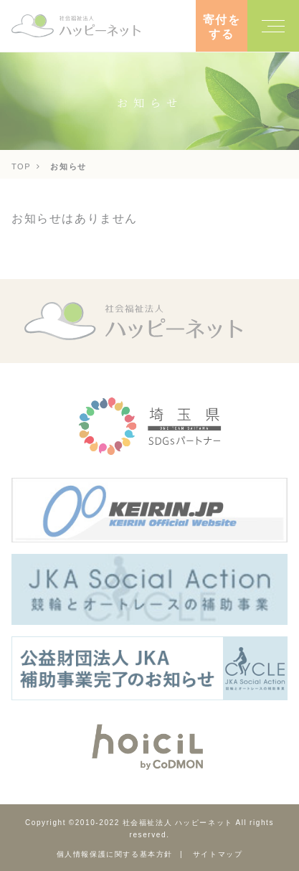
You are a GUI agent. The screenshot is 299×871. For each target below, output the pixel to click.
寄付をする (222, 26)
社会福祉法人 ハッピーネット (178, 821)
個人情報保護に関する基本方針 (115, 853)
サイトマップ (218, 853)
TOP (21, 166)
